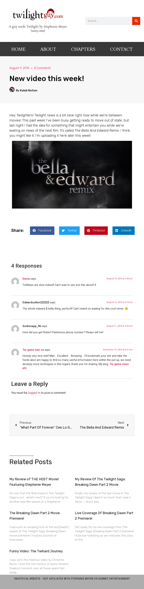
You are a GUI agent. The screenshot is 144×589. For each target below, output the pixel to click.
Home (18, 49)
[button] (42, 230)
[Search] (136, 21)
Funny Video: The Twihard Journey (36, 551)
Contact (121, 49)
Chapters (83, 49)
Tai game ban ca (33, 349)
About (48, 49)
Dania (26, 278)
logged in (34, 393)
